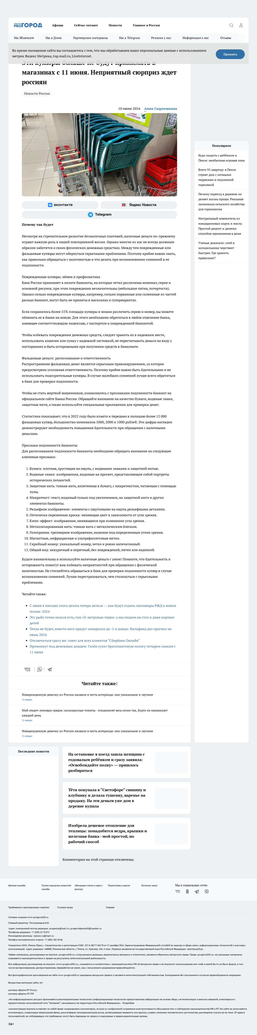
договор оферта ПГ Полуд (22, 990)
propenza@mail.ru (59, 928)
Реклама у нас (161, 38)
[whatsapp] (39, 669)
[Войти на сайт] (241, 25)
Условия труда (65, 907)
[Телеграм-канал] (99, 215)
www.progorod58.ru (37, 917)
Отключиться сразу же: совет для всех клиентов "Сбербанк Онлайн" (85, 640)
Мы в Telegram (129, 38)
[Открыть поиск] (231, 25)
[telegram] (51, 669)
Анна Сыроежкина (160, 108)
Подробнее (128, 1003)
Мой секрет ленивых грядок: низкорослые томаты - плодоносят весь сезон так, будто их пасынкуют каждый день (99, 715)
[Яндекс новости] (138, 205)
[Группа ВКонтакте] (60, 205)
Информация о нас (195, 38)
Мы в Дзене (53, 38)
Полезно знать (149, 885)
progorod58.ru (66, 954)
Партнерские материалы (90, 38)
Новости (115, 25)
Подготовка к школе (119, 885)
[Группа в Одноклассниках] (187, 891)
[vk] (27, 669)
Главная (110, 907)
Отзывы (225, 38)
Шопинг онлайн (16, 885)
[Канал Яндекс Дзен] (207, 891)
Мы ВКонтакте (24, 38)
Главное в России (146, 25)
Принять (230, 54)
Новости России (37, 93)
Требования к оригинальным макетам (28, 907)
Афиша (57, 25)
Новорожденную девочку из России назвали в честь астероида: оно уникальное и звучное (99, 697)
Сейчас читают (86, 25)
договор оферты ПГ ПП (21, 993)
